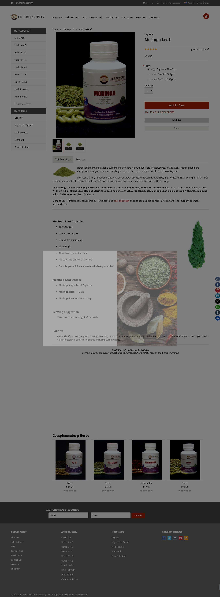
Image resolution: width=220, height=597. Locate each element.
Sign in (160, 3)
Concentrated (22, 147)
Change (206, 3)
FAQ (84, 17)
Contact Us (127, 17)
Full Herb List (72, 17)
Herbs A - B (20, 45)
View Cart (141, 17)
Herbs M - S (21, 67)
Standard (19, 139)
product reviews (199, 49)
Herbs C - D (20, 52)
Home (55, 29)
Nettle (108, 483)
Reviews (82, 159)
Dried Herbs (21, 81)
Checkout (154, 17)
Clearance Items (23, 103)
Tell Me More (64, 159)
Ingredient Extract (24, 125)
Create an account (173, 3)
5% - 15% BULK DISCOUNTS (159, 112)
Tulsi (184, 483)
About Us (57, 17)
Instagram (175, 538)
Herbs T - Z (20, 74)
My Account (148, 3)
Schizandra (146, 483)
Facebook (164, 538)
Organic (18, 117)
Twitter (170, 538)
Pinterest (181, 538)
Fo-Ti (69, 483)
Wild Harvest (21, 132)
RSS (186, 538)
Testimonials (96, 17)
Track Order (112, 17)
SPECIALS (20, 37)
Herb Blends (21, 96)
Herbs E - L (20, 59)
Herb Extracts (21, 89)
